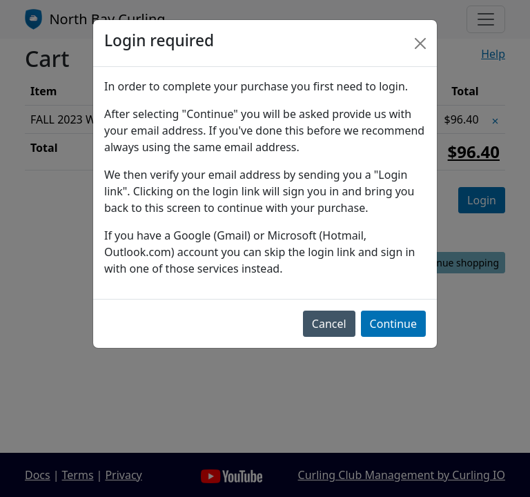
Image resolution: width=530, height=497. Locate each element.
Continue (393, 323)
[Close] (420, 43)
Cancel (329, 323)
